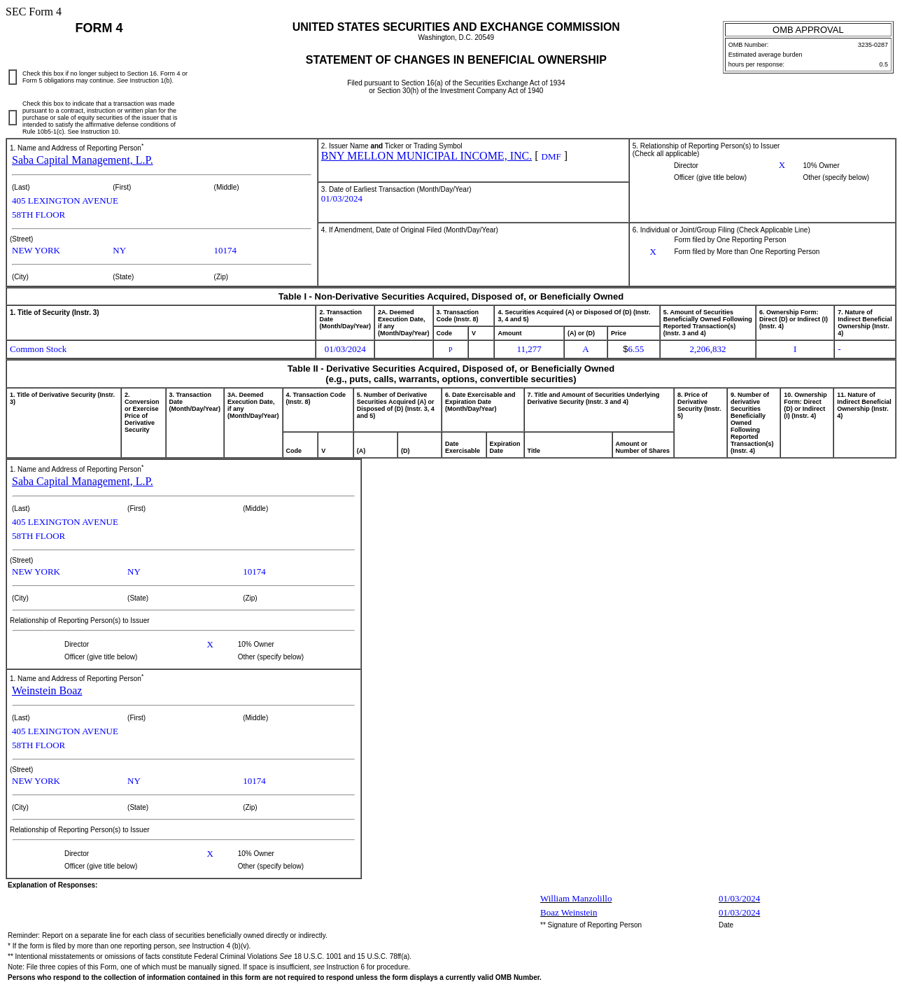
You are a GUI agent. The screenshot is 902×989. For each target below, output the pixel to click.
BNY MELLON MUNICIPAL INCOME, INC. (426, 156)
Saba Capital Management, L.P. (82, 160)
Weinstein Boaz (47, 690)
